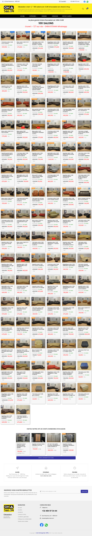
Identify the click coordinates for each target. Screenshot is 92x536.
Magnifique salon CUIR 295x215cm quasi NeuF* (69, 265)
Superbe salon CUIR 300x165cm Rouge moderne (68, 132)
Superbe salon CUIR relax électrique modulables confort (68, 243)
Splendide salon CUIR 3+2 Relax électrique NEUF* (7, 351)
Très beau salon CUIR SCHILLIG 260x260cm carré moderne (37, 309)
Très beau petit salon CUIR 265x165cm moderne (37, 373)
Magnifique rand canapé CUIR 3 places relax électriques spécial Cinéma (38, 87)
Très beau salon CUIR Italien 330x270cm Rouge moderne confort (83, 176)
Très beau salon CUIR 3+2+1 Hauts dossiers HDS (68, 87)
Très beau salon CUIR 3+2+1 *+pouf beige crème (22, 65)
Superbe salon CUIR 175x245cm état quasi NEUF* (53, 222)
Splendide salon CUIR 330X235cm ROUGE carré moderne (7, 373)
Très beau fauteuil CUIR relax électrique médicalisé (83, 265)
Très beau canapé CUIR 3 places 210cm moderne (83, 132)
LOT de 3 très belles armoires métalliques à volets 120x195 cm (54, 445)
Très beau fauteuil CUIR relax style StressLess (37, 65)
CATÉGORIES (33, 16)
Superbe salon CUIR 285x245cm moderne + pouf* (54, 395)
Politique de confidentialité (24, 519)
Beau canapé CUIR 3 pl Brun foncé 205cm (84, 199)
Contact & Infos (22, 514)
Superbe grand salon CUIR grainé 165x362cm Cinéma (8, 65)
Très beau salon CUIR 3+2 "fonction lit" (83, 110)
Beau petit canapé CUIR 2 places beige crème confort (37, 176)
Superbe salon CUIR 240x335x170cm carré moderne (84, 87)
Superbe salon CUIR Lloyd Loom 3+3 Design (38, 287)
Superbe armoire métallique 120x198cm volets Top (68, 445)
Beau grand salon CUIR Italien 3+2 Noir (38, 110)
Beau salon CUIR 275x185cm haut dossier (21, 373)
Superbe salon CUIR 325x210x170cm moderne (68, 222)
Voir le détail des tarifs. (46, 476)
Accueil (20, 507)
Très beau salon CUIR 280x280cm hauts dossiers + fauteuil (37, 43)
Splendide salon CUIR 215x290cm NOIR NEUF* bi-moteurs (53, 154)
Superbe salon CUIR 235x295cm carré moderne (37, 154)
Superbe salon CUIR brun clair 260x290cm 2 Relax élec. (69, 329)
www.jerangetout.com (45, 458)
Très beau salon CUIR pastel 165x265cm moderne (53, 176)
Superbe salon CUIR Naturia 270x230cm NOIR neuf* (68, 43)
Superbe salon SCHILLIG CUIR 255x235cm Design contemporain (23, 329)
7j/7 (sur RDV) (62, 1)
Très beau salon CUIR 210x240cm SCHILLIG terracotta (7, 110)
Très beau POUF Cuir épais (83, 350)
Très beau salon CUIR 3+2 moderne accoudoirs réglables (84, 154)
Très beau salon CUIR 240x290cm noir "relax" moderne (54, 309)
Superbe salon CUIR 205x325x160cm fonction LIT (68, 176)
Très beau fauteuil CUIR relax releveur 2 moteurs (22, 417)
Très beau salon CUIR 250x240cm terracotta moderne (69, 200)
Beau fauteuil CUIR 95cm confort (37, 350)
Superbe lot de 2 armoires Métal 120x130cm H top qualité (21, 445)
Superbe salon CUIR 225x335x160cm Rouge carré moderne (7, 265)
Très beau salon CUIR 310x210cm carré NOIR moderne (38, 243)
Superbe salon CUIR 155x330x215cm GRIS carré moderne (83, 287)
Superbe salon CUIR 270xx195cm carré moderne (7, 417)
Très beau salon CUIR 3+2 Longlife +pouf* (53, 265)
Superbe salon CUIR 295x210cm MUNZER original (22, 395)
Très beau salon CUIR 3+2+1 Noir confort (83, 221)
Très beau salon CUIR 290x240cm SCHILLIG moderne (53, 329)
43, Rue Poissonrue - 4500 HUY (12, 1)
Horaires (20, 510)
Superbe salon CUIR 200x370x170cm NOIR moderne (68, 154)
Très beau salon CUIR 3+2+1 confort (7, 42)
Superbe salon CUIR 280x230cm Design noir (69, 394)
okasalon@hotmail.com (48, 518)
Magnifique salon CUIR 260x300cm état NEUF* (53, 42)
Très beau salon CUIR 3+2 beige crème (68, 350)
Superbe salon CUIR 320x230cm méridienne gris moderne (23, 351)
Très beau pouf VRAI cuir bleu (83, 372)
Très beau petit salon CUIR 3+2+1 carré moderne (22, 200)
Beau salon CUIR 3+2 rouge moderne (37, 221)
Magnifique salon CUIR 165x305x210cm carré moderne (69, 287)
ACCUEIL (22, 16)
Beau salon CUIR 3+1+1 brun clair (84, 308)
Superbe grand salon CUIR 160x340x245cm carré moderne (7, 154)
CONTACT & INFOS (67, 16)
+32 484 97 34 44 (74, 1)
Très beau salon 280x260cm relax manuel (82, 243)
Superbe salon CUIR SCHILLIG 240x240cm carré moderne (7, 329)
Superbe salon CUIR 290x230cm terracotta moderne (23, 87)
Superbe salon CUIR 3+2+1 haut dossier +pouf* (7, 243)
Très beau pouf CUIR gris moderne (37, 394)
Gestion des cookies (23, 521)
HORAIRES (44, 16)
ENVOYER (84, 491)
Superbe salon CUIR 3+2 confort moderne (38, 265)
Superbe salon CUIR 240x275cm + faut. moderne (83, 329)
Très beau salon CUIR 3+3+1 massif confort (53, 199)
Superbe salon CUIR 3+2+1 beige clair (7, 86)
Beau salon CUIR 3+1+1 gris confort (22, 243)
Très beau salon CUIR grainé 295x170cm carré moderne (22, 154)
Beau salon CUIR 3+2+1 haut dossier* (7, 132)
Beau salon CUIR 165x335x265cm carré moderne (22, 132)
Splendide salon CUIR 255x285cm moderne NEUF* (22, 176)
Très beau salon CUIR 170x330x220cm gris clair (22, 222)
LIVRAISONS (55, 16)
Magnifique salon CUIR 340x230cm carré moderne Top (7, 309)
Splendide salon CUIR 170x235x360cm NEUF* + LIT (68, 65)
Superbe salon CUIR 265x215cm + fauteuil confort (53, 243)
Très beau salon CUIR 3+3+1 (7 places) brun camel (7, 222)
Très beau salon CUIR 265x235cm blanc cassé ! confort (22, 287)
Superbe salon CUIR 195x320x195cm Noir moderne (22, 265)
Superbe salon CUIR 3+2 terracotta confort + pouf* (23, 110)
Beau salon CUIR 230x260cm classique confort (38, 132)
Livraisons (20, 512)
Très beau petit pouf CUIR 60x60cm (83, 394)
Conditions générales (23, 516)
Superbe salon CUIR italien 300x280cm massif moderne (68, 373)
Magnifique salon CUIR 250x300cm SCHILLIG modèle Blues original (84, 43)
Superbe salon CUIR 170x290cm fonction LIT (84, 64)
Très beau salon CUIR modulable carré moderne (53, 132)
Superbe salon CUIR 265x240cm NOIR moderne (22, 309)
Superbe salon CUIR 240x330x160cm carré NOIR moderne (7, 176)
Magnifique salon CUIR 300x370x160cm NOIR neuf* (53, 65)
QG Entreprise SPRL (42, 533)
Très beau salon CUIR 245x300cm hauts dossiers (53, 351)
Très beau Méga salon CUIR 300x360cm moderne (69, 110)
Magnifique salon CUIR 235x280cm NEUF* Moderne (7, 395)
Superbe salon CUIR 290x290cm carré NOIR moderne (38, 329)
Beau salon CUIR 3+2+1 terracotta (23, 42)
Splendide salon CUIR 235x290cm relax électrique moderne (7, 287)
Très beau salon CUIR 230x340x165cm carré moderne (53, 110)
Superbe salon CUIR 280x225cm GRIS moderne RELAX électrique (53, 288)
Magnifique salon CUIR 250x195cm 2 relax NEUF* (53, 373)
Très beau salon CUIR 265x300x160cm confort (68, 309)
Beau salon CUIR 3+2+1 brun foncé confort (7, 199)
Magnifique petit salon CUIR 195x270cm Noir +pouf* (53, 87)
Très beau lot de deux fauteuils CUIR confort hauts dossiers (38, 200)
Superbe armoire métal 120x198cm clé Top (38, 444)
